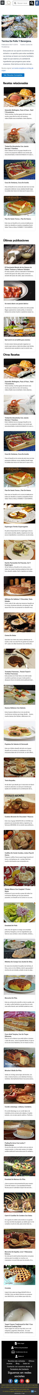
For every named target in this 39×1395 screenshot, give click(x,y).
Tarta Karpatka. (10, 780)
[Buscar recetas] (21, 3)
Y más (23, 1393)
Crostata (8, 1288)
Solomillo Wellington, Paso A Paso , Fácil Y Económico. (19, 111)
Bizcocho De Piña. (11, 998)
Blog (18, 1364)
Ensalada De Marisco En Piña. (15, 1179)
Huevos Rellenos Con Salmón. (15, 708)
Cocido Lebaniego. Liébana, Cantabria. (18, 1107)
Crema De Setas (10, 635)
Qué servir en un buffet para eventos (17, 340)
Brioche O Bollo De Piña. (13, 1071)
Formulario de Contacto (19, 1369)
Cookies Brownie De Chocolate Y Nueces (19, 817)
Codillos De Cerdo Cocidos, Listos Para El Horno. (19, 854)
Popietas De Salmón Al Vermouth (16, 744)
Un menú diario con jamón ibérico (16, 304)
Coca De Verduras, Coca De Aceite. (17, 183)
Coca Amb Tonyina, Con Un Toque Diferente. (16, 1035)
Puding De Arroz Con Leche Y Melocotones (15, 1144)
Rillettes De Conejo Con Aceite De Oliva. (19, 962)
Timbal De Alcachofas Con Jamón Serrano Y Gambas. (16, 147)
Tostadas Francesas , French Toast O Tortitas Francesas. (17, 673)
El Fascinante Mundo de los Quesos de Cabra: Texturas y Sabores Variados (18, 268)
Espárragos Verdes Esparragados (16, 527)
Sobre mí (26, 1364)
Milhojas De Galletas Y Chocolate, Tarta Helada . (18, 600)
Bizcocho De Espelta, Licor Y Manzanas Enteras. (18, 1253)
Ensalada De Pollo (11, 925)
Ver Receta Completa (13, 75)
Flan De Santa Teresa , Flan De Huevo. (18, 219)
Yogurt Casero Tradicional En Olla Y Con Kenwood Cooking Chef (19, 1325)
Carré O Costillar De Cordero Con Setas (18, 1216)
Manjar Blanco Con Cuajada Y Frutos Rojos (17, 890)
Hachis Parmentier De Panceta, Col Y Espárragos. (18, 564)
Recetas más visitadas (16, 1361)
